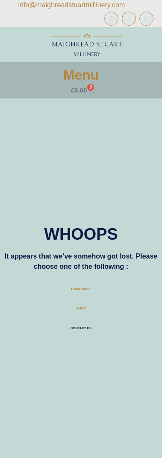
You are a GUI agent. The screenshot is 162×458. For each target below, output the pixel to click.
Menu (81, 75)
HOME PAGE (81, 289)
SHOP (81, 308)
